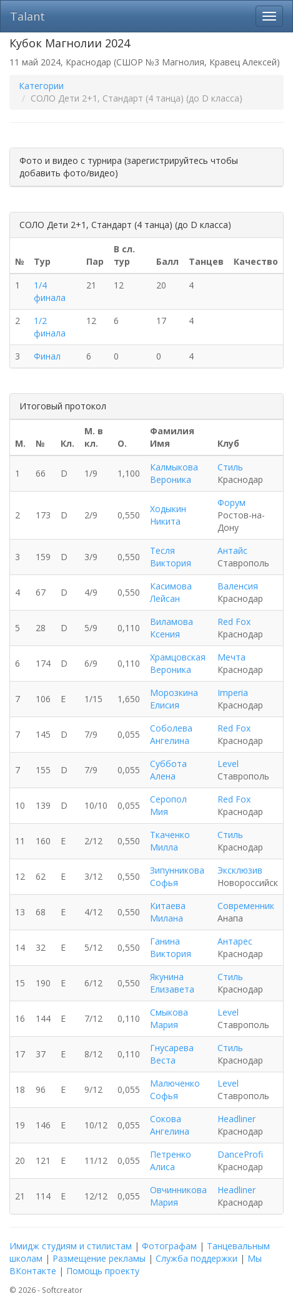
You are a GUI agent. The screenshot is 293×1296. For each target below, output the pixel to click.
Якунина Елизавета (172, 983)
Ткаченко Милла (170, 841)
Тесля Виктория (170, 557)
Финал (47, 356)
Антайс (232, 550)
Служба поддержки (196, 1258)
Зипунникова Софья (177, 876)
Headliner (236, 1119)
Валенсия (237, 586)
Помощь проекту (102, 1271)
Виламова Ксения (171, 628)
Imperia (232, 692)
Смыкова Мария (169, 1018)
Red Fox (234, 621)
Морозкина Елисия (174, 699)
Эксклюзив (239, 870)
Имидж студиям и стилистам (70, 1246)
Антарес (234, 941)
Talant (27, 16)
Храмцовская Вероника (178, 663)
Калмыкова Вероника (174, 473)
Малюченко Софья (175, 1089)
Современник (245, 906)
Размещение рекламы (99, 1258)
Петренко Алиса (170, 1160)
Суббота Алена (168, 770)
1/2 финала (50, 327)
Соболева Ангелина (171, 734)
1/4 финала (50, 291)
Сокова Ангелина (169, 1125)
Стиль (230, 467)
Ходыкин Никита (168, 515)
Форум (231, 502)
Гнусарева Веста (172, 1054)
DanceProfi (240, 1154)
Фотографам (169, 1246)
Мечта (231, 657)
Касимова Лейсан (171, 592)
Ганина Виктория (170, 947)
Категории (41, 86)
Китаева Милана (168, 912)
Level (228, 764)
